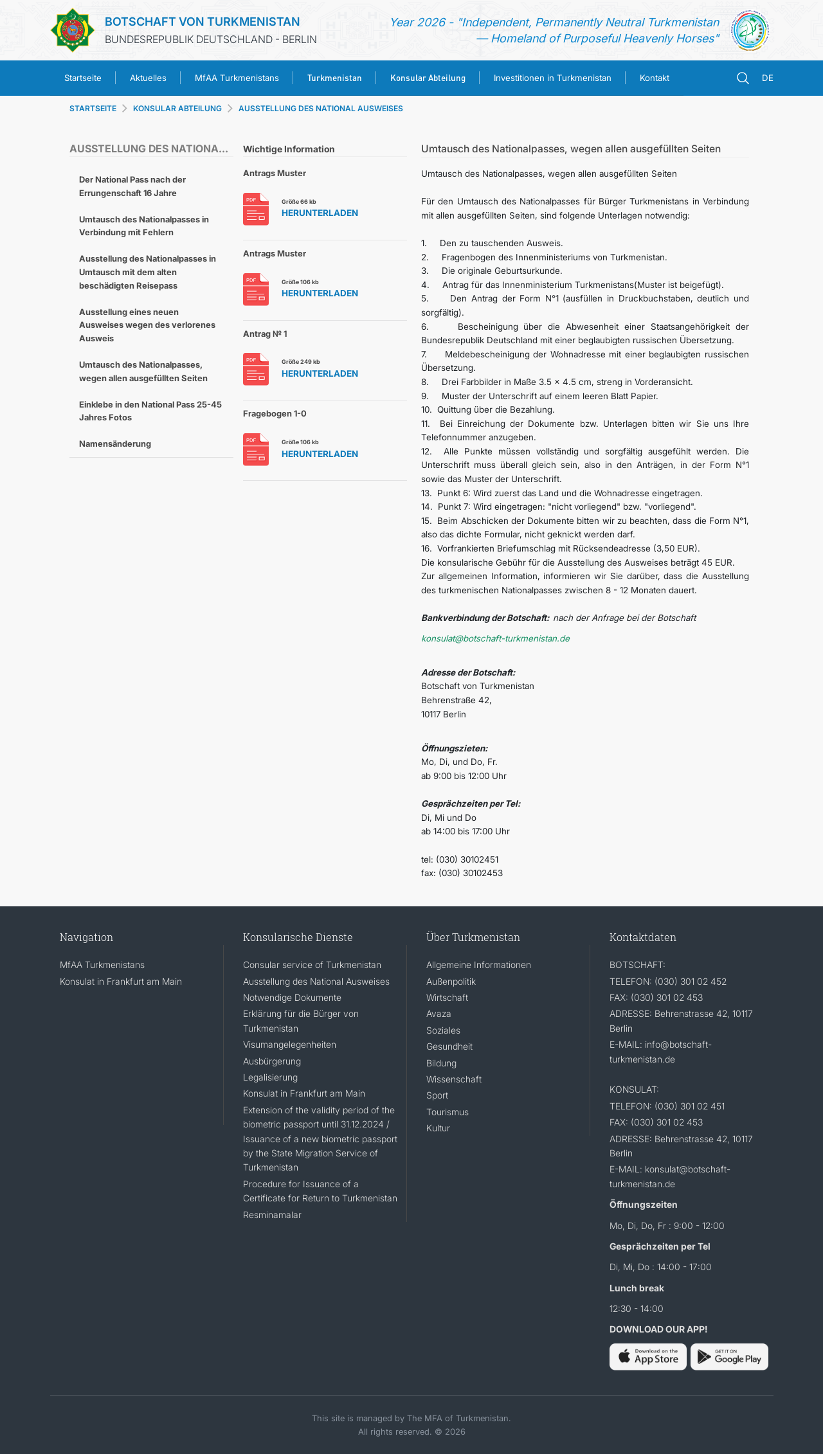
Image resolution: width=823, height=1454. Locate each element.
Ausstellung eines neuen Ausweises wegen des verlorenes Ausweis (147, 325)
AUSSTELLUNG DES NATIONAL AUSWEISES (321, 108)
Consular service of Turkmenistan (312, 964)
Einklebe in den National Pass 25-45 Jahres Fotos (150, 411)
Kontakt (654, 78)
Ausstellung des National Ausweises (316, 981)
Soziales (443, 1030)
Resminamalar (272, 1214)
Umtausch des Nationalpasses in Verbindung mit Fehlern (144, 226)
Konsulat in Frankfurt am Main (121, 981)
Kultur (438, 1127)
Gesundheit (449, 1046)
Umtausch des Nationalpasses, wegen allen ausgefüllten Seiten (143, 371)
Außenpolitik (451, 981)
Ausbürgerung (272, 1060)
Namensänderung (115, 443)
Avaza (438, 1013)
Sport (437, 1095)
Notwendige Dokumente (292, 997)
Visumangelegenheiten (289, 1044)
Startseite (83, 78)
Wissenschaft (454, 1078)
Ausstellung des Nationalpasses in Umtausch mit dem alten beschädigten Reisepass (147, 272)
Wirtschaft (447, 997)
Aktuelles (148, 78)
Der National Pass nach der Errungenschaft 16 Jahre (132, 186)
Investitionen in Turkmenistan (552, 78)
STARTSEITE (92, 108)
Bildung (441, 1062)
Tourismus (447, 1111)
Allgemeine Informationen (478, 964)
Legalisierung (270, 1077)
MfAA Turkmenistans (237, 78)
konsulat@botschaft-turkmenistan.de (495, 638)
